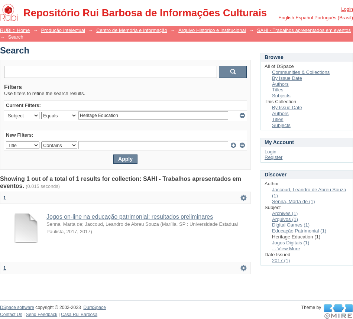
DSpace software (17, 307)
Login (347, 9)
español (304, 17)
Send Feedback (42, 314)
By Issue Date (287, 78)
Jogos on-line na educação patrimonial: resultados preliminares (129, 217)
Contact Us (11, 314)
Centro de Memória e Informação (131, 30)
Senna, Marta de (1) (293, 201)
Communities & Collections (301, 72)
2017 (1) (281, 260)
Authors (280, 84)
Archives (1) (285, 213)
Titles (278, 89)
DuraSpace (94, 307)
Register (273, 157)
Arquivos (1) (285, 219)
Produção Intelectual (63, 30)
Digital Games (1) (291, 225)
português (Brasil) (333, 17)
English (286, 17)
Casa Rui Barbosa (79, 314)
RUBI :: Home (15, 30)
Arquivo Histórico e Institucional (212, 30)
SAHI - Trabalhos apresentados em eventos (304, 30)
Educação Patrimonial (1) (299, 231)
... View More (286, 248)
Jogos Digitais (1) (290, 242)
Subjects (281, 95)
